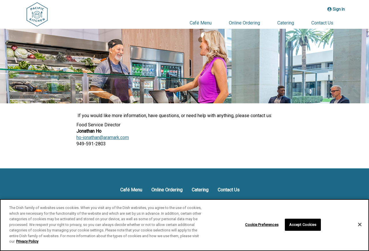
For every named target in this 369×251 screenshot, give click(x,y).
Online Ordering (244, 23)
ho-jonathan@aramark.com (102, 137)
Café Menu (201, 23)
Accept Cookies (303, 225)
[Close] (359, 224)
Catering (285, 23)
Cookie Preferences (261, 225)
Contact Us (322, 23)
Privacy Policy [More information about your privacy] (27, 241)
